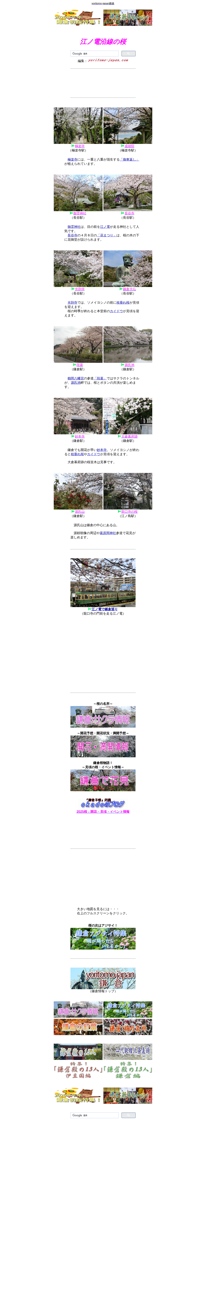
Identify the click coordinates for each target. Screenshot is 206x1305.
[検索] (94, 53)
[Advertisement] (103, 83)
